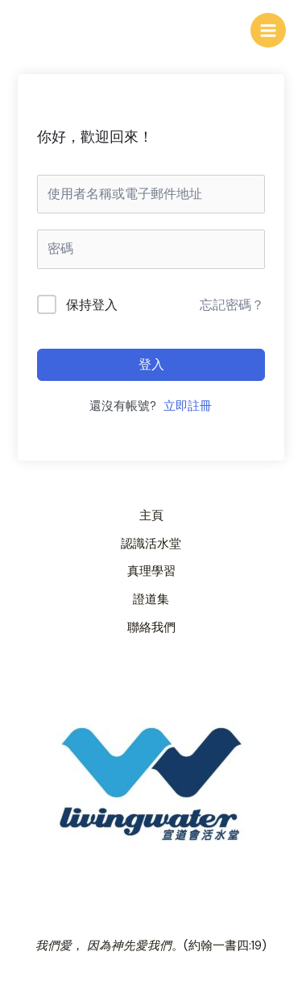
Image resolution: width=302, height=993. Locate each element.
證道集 (151, 599)
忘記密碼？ (232, 304)
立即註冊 (187, 406)
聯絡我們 (151, 627)
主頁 (151, 515)
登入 (151, 364)
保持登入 (92, 304)
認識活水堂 (151, 544)
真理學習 (151, 571)
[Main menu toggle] (268, 30)
